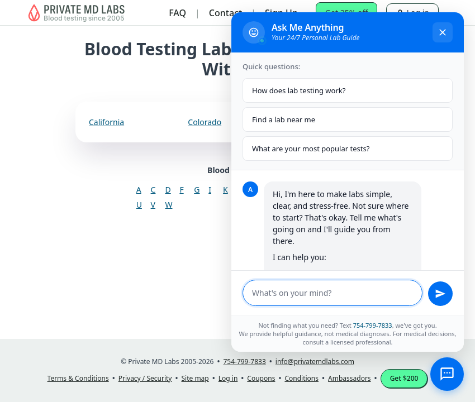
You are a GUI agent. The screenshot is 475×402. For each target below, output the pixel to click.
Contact (225, 12)
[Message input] (332, 293)
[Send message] (440, 293)
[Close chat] (443, 32)
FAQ (177, 12)
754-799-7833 (372, 325)
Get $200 (404, 378)
